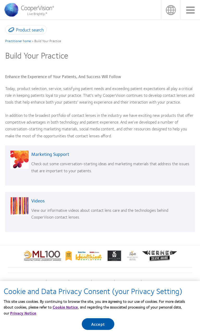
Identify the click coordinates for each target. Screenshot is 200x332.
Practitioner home (18, 40)
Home (40, 282)
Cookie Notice (65, 309)
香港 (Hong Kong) (170, 10)
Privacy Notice (23, 314)
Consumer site (153, 282)
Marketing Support (50, 154)
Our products (57, 282)
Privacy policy (103, 282)
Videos (38, 200)
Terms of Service (127, 282)
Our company (80, 282)
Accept (98, 326)
